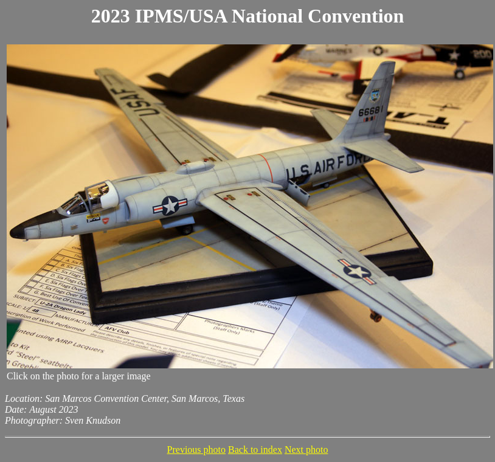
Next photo (306, 449)
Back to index (255, 449)
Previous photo (196, 449)
